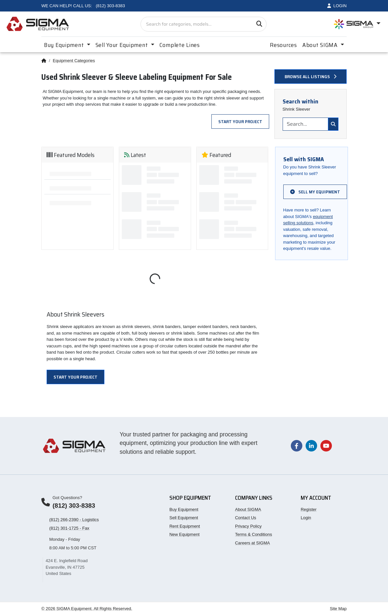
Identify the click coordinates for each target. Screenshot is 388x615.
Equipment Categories (74, 60)
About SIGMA (248, 509)
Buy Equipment (183, 509)
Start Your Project (240, 121)
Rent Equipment (184, 526)
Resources (283, 45)
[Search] (259, 24)
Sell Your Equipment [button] (122, 45)
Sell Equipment (183, 517)
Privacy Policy (248, 526)
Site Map (338, 608)
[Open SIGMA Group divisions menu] (357, 24)
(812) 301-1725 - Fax (69, 528)
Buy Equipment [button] (64, 45)
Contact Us (245, 517)
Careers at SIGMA (252, 542)
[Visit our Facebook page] (296, 445)
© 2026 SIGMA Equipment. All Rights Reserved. (86, 608)
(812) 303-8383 (74, 505)
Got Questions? (67, 497)
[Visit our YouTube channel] (326, 445)
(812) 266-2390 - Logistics (74, 519)
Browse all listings (310, 76)
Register (308, 509)
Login (306, 517)
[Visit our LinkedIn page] (311, 445)
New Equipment (184, 534)
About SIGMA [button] (320, 45)
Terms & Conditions (253, 534)
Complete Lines (180, 45)
